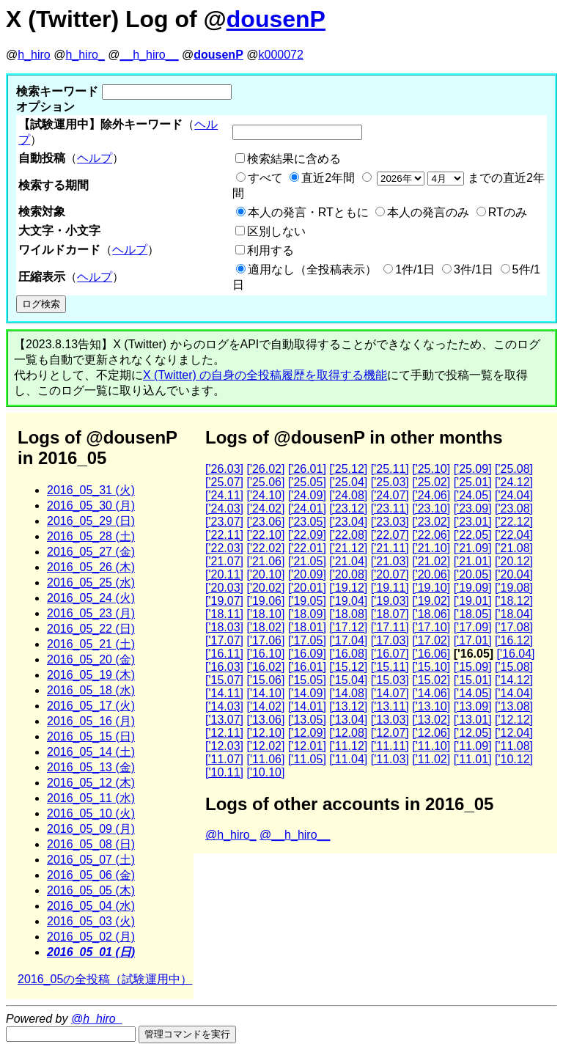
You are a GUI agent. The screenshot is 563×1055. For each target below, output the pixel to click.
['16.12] (514, 640)
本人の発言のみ (428, 212)
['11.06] (265, 759)
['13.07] (224, 719)
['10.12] (514, 759)
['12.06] (431, 733)
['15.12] (348, 667)
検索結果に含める (294, 158)
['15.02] (431, 680)
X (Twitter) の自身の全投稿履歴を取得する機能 (265, 375)
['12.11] (224, 733)
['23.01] (473, 521)
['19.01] (473, 601)
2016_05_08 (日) (91, 844)
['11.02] (431, 759)
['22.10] (265, 535)
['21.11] (390, 548)
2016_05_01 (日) (91, 952)
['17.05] (307, 640)
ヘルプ (94, 158)
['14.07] (390, 693)
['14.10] (265, 693)
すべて (265, 178)
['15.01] (473, 680)
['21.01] (473, 561)
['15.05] (307, 680)
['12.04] (514, 733)
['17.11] (390, 627)
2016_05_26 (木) (91, 567)
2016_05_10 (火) (91, 813)
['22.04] (514, 535)
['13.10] (431, 706)
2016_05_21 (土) (91, 644)
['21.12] (348, 548)
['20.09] (307, 574)
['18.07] (390, 614)
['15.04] (348, 680)
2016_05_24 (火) (91, 598)
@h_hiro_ (231, 834)
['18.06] (431, 614)
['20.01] (307, 587)
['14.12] (514, 680)
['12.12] (514, 719)
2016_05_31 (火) (91, 490)
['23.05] (307, 521)
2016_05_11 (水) (91, 798)
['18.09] (307, 614)
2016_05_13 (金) (91, 767)
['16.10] (265, 653)
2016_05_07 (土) (91, 859)
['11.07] (224, 759)
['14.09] (307, 693)
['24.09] (307, 495)
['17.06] (265, 640)
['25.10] (431, 469)
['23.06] (265, 521)
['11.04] (348, 759)
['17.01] (473, 640)
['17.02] (431, 640)
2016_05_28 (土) (91, 536)
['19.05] (307, 601)
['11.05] (307, 759)
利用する (270, 250)
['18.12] (514, 601)
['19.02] (431, 601)
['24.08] (348, 495)
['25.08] (514, 469)
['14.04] (514, 693)
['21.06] (265, 561)
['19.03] (390, 601)
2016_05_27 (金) (91, 551)
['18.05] (473, 614)
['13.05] (307, 719)
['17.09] (473, 627)
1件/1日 (415, 269)
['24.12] (514, 482)
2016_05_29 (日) (91, 521)
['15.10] (431, 667)
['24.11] (224, 495)
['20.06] (431, 574)
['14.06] (431, 693)
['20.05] (473, 574)
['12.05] (473, 733)
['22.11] (224, 535)
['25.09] (473, 469)
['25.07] (224, 482)
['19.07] (224, 601)
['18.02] (265, 627)
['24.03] (224, 508)
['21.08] (514, 548)
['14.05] (473, 693)
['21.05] (307, 561)
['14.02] (265, 706)
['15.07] (224, 680)
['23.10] (431, 508)
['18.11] (224, 614)
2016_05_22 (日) (91, 628)
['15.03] (390, 680)
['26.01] (307, 469)
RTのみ (507, 212)
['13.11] (390, 706)
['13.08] (514, 706)
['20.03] (224, 587)
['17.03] (390, 640)
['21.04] (348, 561)
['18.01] (307, 627)
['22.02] (265, 548)
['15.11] (390, 667)
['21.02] (431, 561)
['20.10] (265, 574)
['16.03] (224, 667)
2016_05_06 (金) (91, 875)
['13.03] (390, 719)
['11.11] (390, 746)
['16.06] (431, 653)
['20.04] (514, 574)
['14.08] (348, 693)
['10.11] (224, 772)
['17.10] (431, 627)
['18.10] (265, 614)
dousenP (276, 19)
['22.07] (390, 535)
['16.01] (307, 667)
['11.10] (431, 746)
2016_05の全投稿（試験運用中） (105, 979)
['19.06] (265, 601)
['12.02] (265, 746)
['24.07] (390, 495)
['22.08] (348, 535)
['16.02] (265, 667)
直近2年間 (328, 178)
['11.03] (390, 759)
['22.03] (224, 548)
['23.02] (431, 521)
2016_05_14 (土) (91, 752)
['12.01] (307, 746)
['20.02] (265, 587)
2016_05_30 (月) (91, 505)
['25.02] (431, 482)
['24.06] (431, 495)
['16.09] (307, 653)
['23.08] (514, 508)
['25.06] (265, 482)
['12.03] (224, 746)
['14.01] (307, 706)
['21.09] (473, 548)
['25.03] (390, 482)
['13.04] (348, 719)
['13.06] (265, 719)
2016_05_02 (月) (91, 936)
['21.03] (390, 561)
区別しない (276, 231)
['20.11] (224, 574)
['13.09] (473, 706)
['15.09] (473, 667)
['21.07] (224, 561)
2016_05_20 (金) (91, 659)
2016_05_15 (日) (91, 736)
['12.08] (348, 733)
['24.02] (265, 508)
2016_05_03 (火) (91, 921)
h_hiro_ (84, 54)
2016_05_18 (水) (91, 690)
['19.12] (348, 587)
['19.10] (431, 587)
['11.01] (473, 759)
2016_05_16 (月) (91, 721)
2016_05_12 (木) (91, 782)
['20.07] (390, 574)
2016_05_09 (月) (91, 829)
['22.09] (307, 535)
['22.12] (514, 521)
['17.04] (348, 640)
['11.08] (514, 746)
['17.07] (224, 640)
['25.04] (348, 482)
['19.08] (514, 587)
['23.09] (473, 508)
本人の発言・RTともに (308, 212)
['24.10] (265, 495)
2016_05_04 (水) (91, 906)
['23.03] (390, 521)
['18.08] (348, 614)
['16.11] (224, 653)
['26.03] (224, 469)
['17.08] (514, 627)
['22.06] (431, 535)
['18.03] (224, 627)
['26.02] (265, 469)
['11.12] (348, 746)
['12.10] (265, 733)
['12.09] (307, 733)
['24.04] (514, 495)
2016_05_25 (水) (91, 582)
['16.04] (516, 653)
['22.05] (473, 535)
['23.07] (224, 521)
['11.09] (473, 746)
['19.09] (473, 587)
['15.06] (265, 680)
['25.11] (390, 469)
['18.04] (514, 614)
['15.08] (514, 667)
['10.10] (265, 772)
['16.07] (390, 653)
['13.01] (473, 719)
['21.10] (431, 548)
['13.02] (431, 719)
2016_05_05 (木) (91, 890)
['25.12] (348, 469)
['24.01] (307, 508)
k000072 (281, 54)
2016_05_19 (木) (91, 675)
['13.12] (348, 706)
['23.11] (390, 508)
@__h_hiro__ (295, 834)
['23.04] (348, 521)
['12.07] (390, 733)
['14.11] (224, 693)
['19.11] (390, 587)
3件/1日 (473, 269)
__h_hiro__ (148, 54)
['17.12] (348, 627)
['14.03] (224, 706)
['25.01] (473, 482)
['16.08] (348, 653)
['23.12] (348, 508)
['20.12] (514, 561)
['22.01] (307, 548)
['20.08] (348, 574)
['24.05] (473, 495)
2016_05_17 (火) (91, 705)
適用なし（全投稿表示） (312, 269)
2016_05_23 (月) (91, 613)
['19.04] (348, 601)
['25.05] (307, 482)
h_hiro (34, 54)
